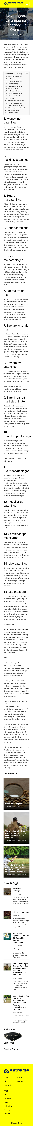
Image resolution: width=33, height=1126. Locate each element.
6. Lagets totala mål (12, 88)
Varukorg (7, 1110)
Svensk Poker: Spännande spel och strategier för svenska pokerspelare (21, 938)
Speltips (20, 1081)
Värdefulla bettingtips (13, 804)
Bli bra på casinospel (21, 912)
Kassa (6, 1094)
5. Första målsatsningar (14, 86)
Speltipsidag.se (9, 1106)
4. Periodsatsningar (12, 84)
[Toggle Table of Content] (26, 73)
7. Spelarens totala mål (13, 91)
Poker (6, 1081)
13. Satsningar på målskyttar (16, 108)
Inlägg (6, 1091)
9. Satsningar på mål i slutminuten (13, 97)
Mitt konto (7, 1098)
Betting (16, 11)
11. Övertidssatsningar (14, 103)
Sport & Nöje (8, 1085)
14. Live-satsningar (13, 110)
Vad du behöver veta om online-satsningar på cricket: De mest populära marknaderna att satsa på (16, 868)
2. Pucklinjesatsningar (13, 79)
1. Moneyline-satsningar (14, 76)
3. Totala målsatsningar (14, 81)
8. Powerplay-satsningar (14, 93)
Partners (7, 1102)
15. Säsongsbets (12, 113)
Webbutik (7, 1114)
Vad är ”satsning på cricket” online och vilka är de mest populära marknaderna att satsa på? (16, 834)
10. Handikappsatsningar (15, 101)
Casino (19, 1077)
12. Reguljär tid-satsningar (16, 105)
